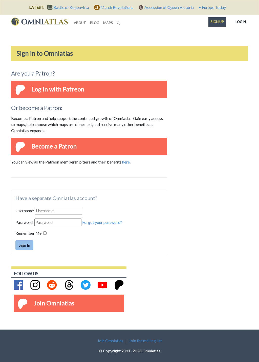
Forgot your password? (102, 222)
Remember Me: (28, 233)
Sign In (24, 245)
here (126, 161)
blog (94, 23)
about (80, 23)
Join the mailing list (145, 340)
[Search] (119, 21)
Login (240, 20)
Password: (24, 222)
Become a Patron (54, 146)
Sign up (217, 22)
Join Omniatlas (54, 303)
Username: (24, 210)
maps (108, 23)
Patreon (73, 89)
